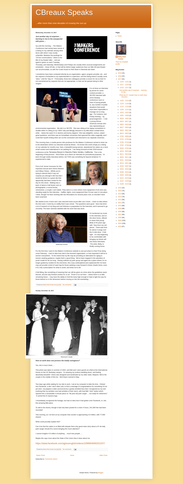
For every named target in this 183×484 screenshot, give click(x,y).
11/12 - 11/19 (124, 106)
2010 (120, 205)
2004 (120, 223)
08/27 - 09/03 (124, 127)
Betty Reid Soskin (122, 58)
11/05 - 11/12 (124, 109)
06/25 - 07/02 (124, 148)
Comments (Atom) (51, 459)
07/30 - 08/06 (124, 136)
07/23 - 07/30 (124, 139)
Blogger (100, 473)
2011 (120, 203)
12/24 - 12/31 (124, 82)
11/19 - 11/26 (124, 104)
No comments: (67, 284)
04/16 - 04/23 (124, 169)
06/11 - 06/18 (124, 154)
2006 (120, 217)
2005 (120, 220)
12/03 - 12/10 (124, 100)
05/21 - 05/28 (124, 160)
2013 (120, 197)
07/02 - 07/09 (124, 145)
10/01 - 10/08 (124, 115)
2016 (120, 188)
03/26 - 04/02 (124, 175)
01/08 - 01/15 (124, 184)
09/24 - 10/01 (124, 118)
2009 (120, 208)
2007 (120, 214)
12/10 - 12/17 (124, 87)
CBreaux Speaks (64, 12)
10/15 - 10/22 (124, 112)
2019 (120, 73)
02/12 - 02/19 (124, 178)
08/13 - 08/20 (124, 133)
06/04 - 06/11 (124, 157)
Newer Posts (40, 455)
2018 (120, 76)
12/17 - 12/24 (124, 85)
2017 (120, 79)
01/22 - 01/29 (124, 181)
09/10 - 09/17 (124, 121)
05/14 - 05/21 (124, 163)
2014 (120, 194)
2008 (120, 211)
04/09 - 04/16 (124, 172)
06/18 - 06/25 (124, 151)
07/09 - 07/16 (124, 142)
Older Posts (103, 455)
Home (72, 455)
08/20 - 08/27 (124, 130)
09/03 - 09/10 (124, 124)
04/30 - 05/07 (124, 166)
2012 (120, 199)
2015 (120, 191)
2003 (120, 226)
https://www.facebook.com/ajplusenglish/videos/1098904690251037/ (70, 443)
